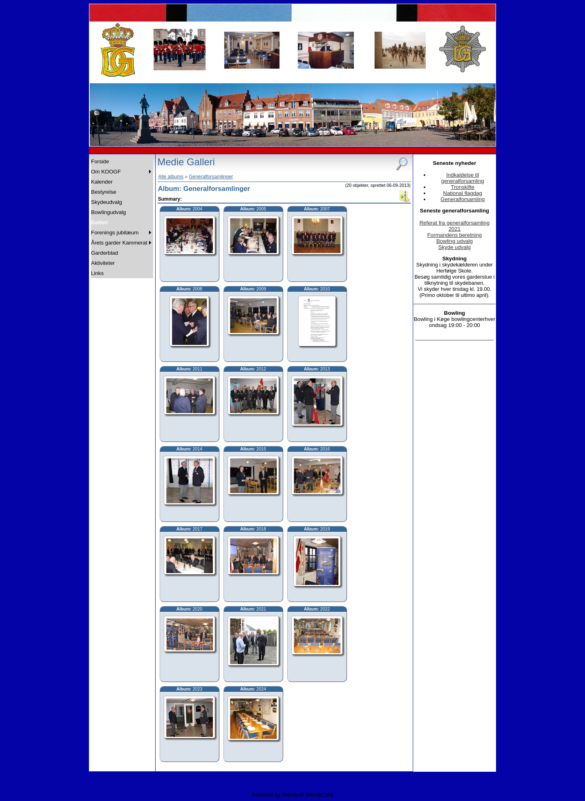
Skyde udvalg (454, 247)
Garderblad (104, 253)
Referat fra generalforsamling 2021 (454, 226)
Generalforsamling (462, 199)
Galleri (99, 222)
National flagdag (462, 193)
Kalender (102, 182)
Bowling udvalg (454, 241)
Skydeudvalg (106, 202)
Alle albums (171, 177)
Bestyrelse (103, 192)
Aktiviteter (103, 263)
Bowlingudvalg (108, 212)
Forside (100, 161)
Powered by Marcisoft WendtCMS (292, 795)
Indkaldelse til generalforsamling (462, 178)
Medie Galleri (186, 161)
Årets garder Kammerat (119, 243)
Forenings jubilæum (115, 232)
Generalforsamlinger (211, 177)
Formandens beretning (454, 235)
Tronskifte (462, 187)
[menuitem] (122, 161)
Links (97, 273)
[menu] (122, 217)
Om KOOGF (106, 172)
